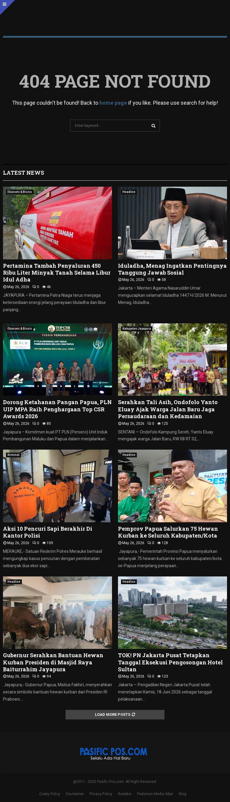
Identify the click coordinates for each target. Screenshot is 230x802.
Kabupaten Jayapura (136, 328)
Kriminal (13, 454)
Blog (182, 794)
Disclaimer (75, 794)
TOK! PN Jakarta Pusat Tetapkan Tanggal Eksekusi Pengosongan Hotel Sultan (170, 662)
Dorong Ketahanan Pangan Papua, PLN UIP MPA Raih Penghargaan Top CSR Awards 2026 (57, 409)
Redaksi (124, 794)
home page (113, 103)
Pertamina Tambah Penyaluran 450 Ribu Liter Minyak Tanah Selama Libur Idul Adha (57, 272)
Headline (128, 192)
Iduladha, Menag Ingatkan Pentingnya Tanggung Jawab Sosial (172, 269)
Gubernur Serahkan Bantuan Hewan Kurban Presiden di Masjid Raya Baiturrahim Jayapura (53, 662)
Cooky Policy (49, 794)
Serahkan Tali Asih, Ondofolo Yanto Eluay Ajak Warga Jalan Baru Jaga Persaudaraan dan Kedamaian (168, 409)
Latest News (23, 172)
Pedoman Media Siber (155, 794)
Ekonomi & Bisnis (19, 192)
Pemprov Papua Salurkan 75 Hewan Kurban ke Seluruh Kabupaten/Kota (168, 532)
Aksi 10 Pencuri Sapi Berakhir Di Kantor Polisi (47, 532)
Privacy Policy (101, 794)
